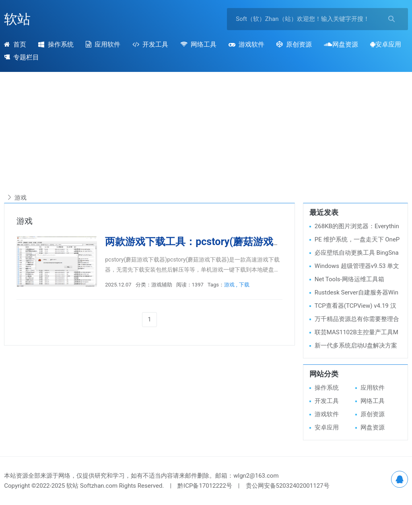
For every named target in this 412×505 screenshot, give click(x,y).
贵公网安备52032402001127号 (288, 485)
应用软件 (103, 44)
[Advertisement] (206, 136)
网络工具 (198, 44)
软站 (17, 19)
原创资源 (294, 44)
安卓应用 (385, 44)
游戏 (229, 285)
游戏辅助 (161, 285)
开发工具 (150, 44)
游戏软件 (246, 44)
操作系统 (55, 44)
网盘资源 (341, 44)
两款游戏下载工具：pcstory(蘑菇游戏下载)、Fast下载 (225, 241)
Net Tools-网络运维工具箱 (349, 279)
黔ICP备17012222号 (204, 485)
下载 (244, 285)
